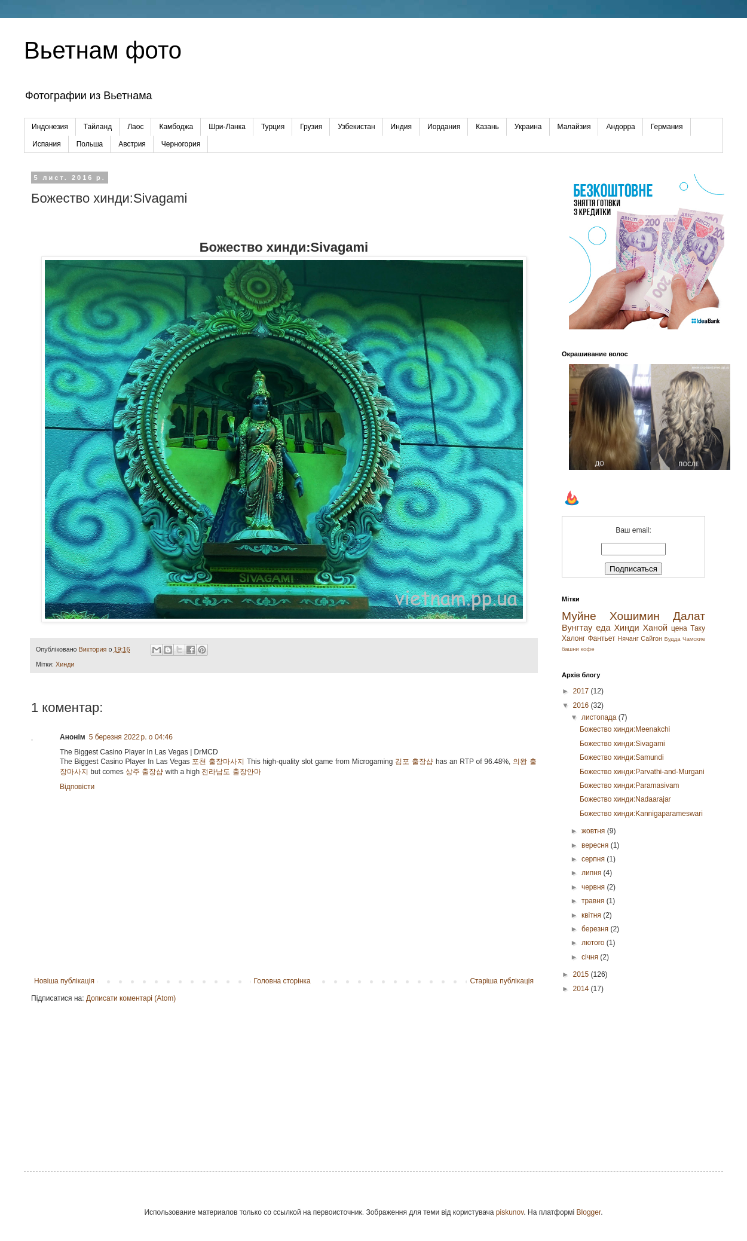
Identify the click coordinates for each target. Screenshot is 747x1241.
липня (592, 873)
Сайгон (651, 638)
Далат (689, 616)
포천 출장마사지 (218, 761)
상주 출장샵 (144, 772)
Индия (401, 127)
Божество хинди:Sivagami (622, 743)
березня (595, 929)
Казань (487, 127)
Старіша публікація (502, 981)
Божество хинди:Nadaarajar (625, 799)
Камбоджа (176, 127)
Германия (667, 127)
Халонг (574, 638)
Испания (46, 144)
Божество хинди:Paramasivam (629, 785)
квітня (592, 915)
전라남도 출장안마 (231, 772)
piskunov (509, 1212)
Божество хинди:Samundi (622, 757)
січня (590, 957)
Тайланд (98, 127)
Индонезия (50, 127)
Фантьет (601, 638)
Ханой (655, 627)
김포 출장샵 (414, 761)
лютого (594, 943)
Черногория (180, 144)
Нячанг (627, 638)
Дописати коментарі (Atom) (131, 998)
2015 (582, 974)
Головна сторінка (282, 981)
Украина (528, 127)
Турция (272, 127)
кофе (588, 649)
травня (594, 901)
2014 (582, 989)
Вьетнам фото (103, 50)
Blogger (589, 1212)
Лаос (135, 127)
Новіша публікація (64, 981)
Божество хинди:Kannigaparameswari (641, 813)
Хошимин (635, 616)
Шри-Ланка (227, 127)
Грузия (311, 127)
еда (603, 627)
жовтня (594, 831)
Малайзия (574, 127)
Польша (89, 144)
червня (594, 887)
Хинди (65, 664)
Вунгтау (577, 627)
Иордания (443, 127)
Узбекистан (356, 127)
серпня (594, 859)
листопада (600, 717)
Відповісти (77, 786)
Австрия (132, 144)
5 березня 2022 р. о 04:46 (131, 737)
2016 (582, 705)
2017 (582, 691)
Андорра (620, 127)
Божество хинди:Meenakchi (625, 729)
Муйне (579, 616)
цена (679, 628)
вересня (596, 845)
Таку (697, 628)
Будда (673, 638)
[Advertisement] (633, 1072)
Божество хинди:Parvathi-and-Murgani (642, 772)
